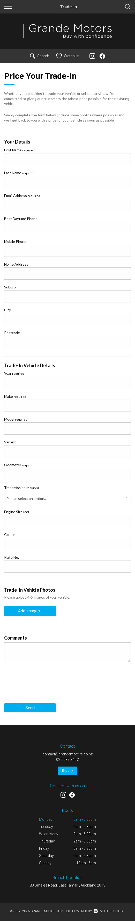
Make (15, 396)
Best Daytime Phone (21, 218)
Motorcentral (109, 911)
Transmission (21, 487)
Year (14, 373)
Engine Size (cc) (16, 511)
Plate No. (11, 557)
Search (39, 56)
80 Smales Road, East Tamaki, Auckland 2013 (68, 885)
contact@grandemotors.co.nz (67, 754)
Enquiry (67, 771)
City (7, 310)
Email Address (22, 195)
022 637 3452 (67, 759)
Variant (10, 442)
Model (15, 419)
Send (30, 707)
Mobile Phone (15, 241)
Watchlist (67, 56)
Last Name (19, 173)
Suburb (10, 287)
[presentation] (43, 685)
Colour (9, 534)
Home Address (16, 264)
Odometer (19, 465)
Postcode (12, 332)
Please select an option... (26, 498)
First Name (19, 150)
